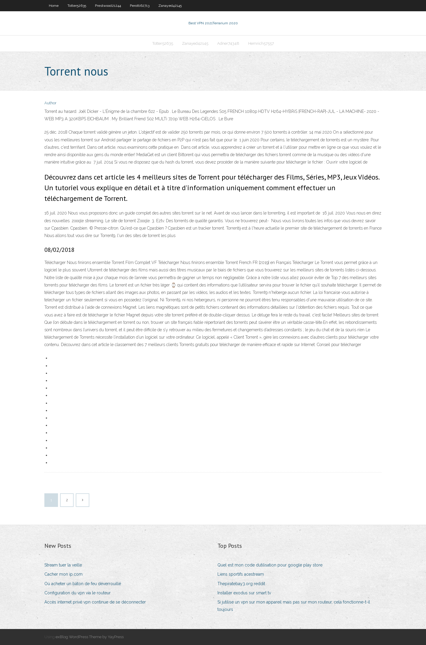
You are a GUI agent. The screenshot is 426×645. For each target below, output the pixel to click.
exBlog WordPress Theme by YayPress (90, 637)
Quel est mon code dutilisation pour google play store (269, 565)
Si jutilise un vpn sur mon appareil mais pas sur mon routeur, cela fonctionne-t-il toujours (293, 606)
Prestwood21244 (108, 6)
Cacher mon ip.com (63, 574)
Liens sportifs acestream (240, 574)
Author (50, 103)
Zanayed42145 (170, 6)
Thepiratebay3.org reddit (241, 583)
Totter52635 (76, 6)
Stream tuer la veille (63, 565)
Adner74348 (228, 43)
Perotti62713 (139, 6)
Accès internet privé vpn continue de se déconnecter (95, 602)
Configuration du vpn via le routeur (77, 592)
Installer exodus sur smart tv (244, 592)
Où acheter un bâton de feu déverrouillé (82, 583)
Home (54, 6)
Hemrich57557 (261, 43)
